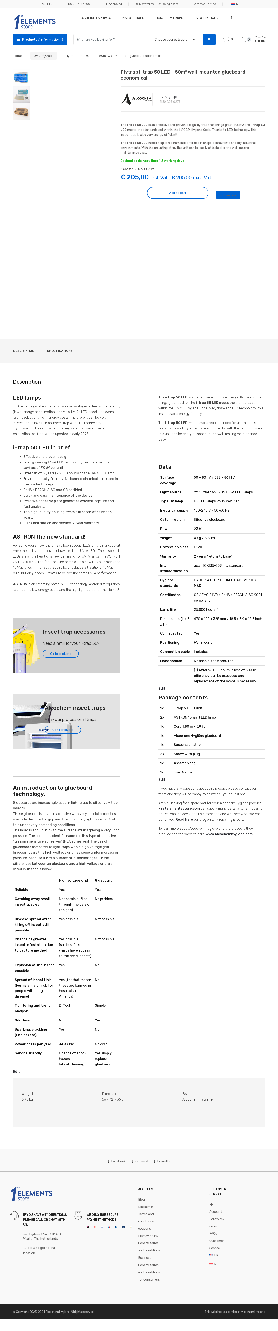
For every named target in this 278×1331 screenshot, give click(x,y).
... (230, 17)
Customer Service (203, 4)
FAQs (213, 1233)
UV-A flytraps (43, 56)
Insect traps (133, 18)
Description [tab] (23, 351)
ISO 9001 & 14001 (79, 4)
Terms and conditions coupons (146, 1221)
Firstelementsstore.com (179, 808)
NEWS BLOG (46, 4)
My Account (215, 1208)
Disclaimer (145, 1207)
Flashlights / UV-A (94, 18)
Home (17, 56)
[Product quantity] (128, 194)
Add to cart (177, 193)
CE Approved (113, 4)
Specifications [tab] (60, 351)
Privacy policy (148, 1236)
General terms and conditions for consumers (149, 1272)
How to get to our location (39, 1250)
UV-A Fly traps (207, 18)
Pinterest (140, 1161)
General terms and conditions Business (149, 1250)
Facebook (117, 1161)
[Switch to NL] (213, 1264)
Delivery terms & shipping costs (156, 4)
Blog (141, 1199)
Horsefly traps (169, 18)
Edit (16, 1072)
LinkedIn (162, 1161)
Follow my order (216, 1222)
